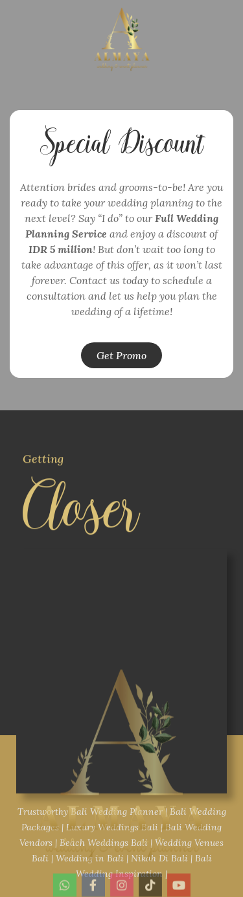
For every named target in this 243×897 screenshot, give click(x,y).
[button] (121, 355)
